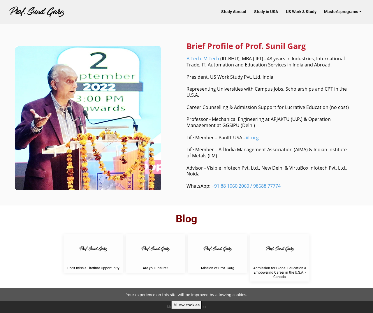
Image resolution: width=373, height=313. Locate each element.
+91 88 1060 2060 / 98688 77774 (246, 186)
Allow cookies (186, 305)
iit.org (252, 137)
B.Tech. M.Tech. (203, 58)
